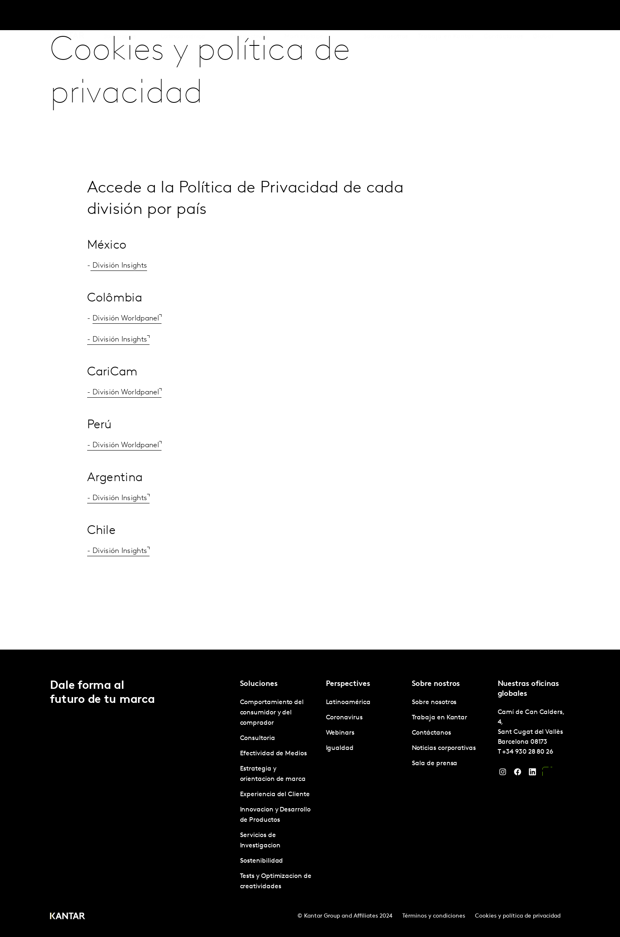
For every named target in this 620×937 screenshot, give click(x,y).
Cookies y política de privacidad (518, 916)
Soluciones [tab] (120, 16)
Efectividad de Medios (273, 753)
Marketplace (303, 16)
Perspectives (249, 16)
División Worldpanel (126, 319)
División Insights (118, 266)
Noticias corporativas (444, 748)
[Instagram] (503, 774)
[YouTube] (547, 774)
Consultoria (257, 738)
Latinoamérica (348, 702)
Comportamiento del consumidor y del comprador (272, 712)
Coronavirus (344, 717)
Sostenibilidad (261, 861)
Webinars (340, 733)
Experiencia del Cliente (275, 794)
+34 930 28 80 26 (527, 752)
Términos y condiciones (433, 916)
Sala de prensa (435, 763)
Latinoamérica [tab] (183, 16)
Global (543, 16)
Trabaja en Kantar (446, 16)
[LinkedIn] (532, 774)
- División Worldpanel (123, 392)
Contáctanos (503, 16)
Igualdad (340, 748)
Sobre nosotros (386, 16)
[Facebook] (518, 774)
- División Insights (117, 340)
